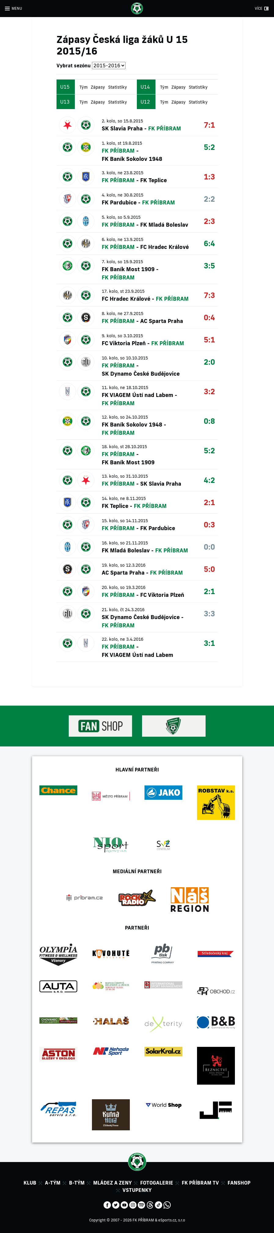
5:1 (209, 339)
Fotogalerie (156, 1183)
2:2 (209, 199)
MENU (17, 8)
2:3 (209, 221)
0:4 (209, 317)
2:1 (209, 502)
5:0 (209, 569)
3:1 (209, 643)
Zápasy (98, 87)
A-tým (52, 1183)
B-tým (77, 1183)
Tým (83, 87)
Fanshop (239, 1183)
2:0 (209, 362)
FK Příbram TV (200, 1183)
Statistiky (117, 87)
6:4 (209, 243)
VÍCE (258, 8)
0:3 (209, 524)
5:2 (209, 147)
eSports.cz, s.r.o (171, 1220)
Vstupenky (137, 1190)
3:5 (209, 265)
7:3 (209, 295)
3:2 (209, 391)
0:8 (209, 421)
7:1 (209, 124)
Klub (30, 1183)
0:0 (209, 546)
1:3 (209, 176)
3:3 (209, 613)
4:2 (209, 480)
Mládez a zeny (112, 1183)
